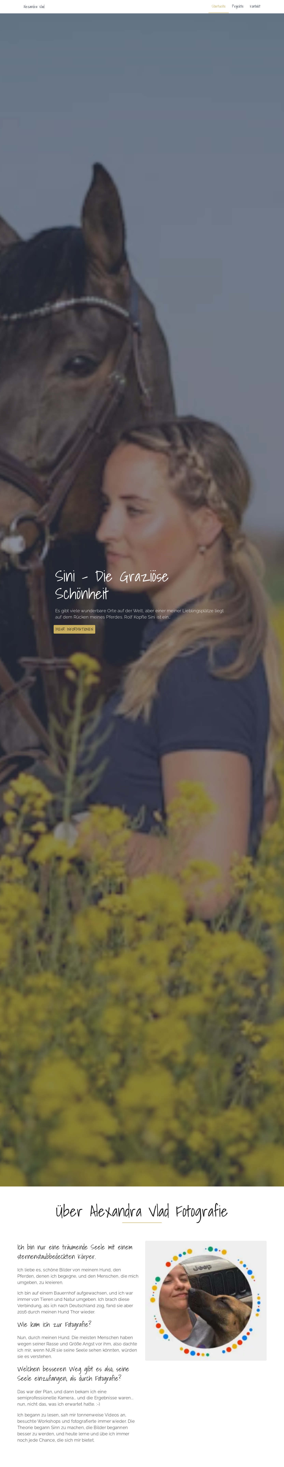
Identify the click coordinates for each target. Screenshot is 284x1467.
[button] (74, 629)
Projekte (238, 6)
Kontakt (255, 6)
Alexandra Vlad (34, 7)
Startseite (219, 6)
